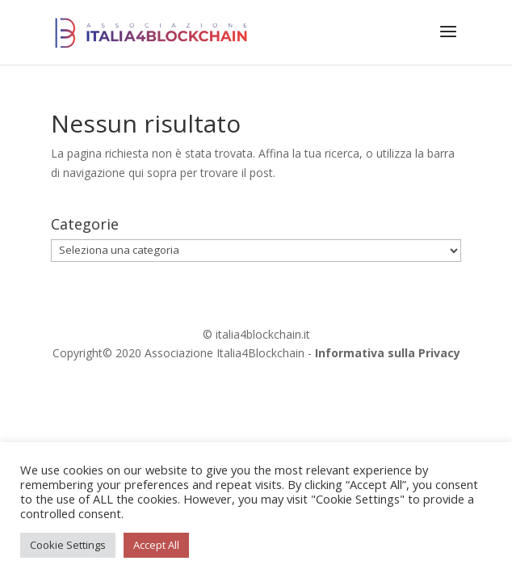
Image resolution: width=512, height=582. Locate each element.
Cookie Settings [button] (68, 545)
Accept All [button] (156, 545)
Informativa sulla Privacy (387, 353)
